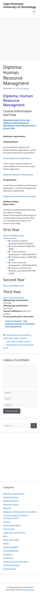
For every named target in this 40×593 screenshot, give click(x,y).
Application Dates (10, 497)
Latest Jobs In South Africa (14, 532)
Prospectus (8, 554)
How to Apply (9, 529)
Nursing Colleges (10, 547)
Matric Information (11, 540)
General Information (12, 525)
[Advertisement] (20, 38)
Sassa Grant (8, 558)
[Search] (34, 425)
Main (5, 536)
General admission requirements (17, 158)
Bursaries (7, 508)
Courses (23, 338)
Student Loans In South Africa (15, 561)
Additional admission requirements (18, 174)
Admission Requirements (14, 493)
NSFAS (6, 543)
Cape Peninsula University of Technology (19, 5)
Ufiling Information (11, 565)
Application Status (11, 504)
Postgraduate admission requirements (19, 196)
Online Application (11, 550)
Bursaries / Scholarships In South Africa (20, 511)
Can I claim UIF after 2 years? (18, 341)
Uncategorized (9, 569)
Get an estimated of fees (13, 235)
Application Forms (11, 501)
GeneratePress (28, 590)
